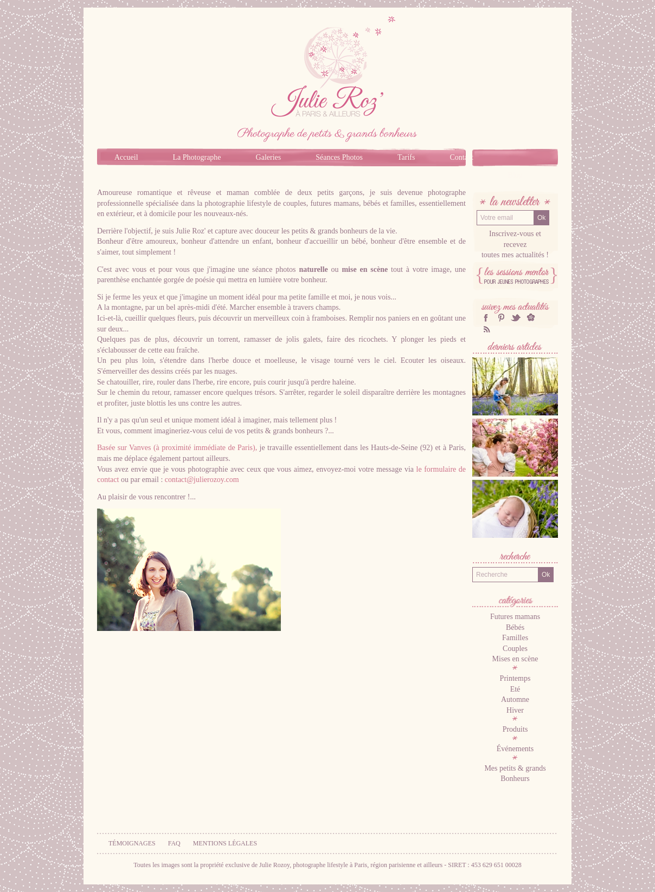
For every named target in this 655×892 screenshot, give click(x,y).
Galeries (268, 157)
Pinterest (501, 318)
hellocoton (531, 318)
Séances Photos (339, 157)
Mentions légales (225, 843)
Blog (515, 175)
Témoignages (132, 843)
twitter (516, 318)
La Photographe (197, 157)
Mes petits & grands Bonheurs (514, 773)
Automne (515, 699)
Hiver (515, 710)
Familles (515, 638)
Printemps (515, 678)
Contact (461, 157)
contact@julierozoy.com (202, 480)
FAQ (174, 843)
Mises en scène (515, 659)
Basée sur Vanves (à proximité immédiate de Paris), (177, 448)
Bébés (515, 627)
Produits (515, 729)
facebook (486, 318)
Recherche (515, 557)
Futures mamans (515, 617)
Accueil (126, 157)
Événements (515, 749)
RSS (486, 329)
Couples (515, 648)
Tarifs (406, 157)
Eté (515, 689)
